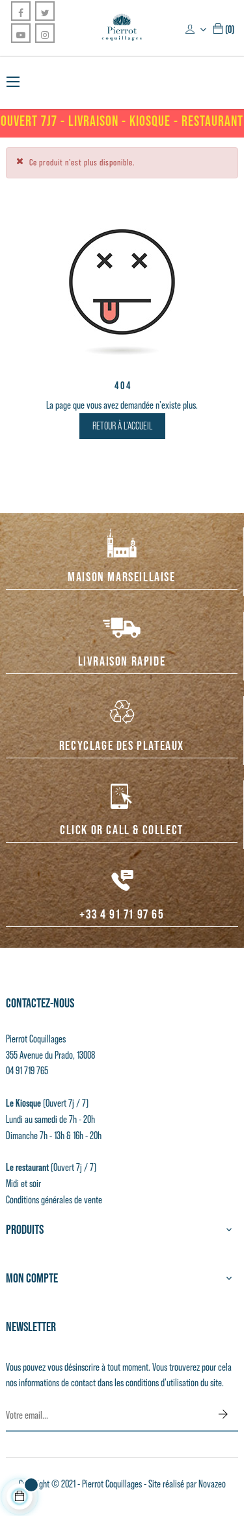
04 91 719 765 (27, 1070)
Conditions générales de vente (54, 1199)
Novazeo (212, 1483)
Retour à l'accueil (122, 425)
